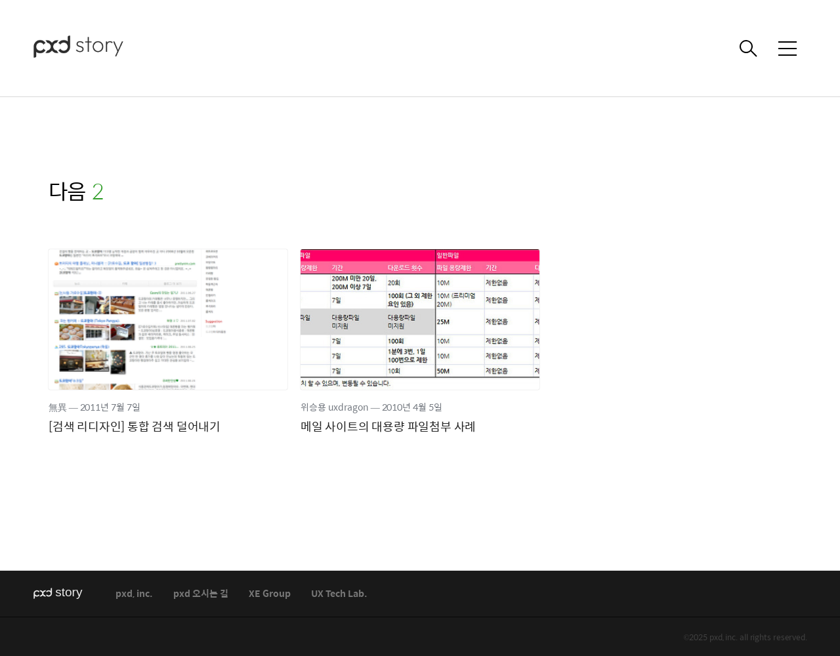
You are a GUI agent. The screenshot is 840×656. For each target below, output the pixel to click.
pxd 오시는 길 (200, 594)
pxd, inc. (134, 594)
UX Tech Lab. (339, 594)
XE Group (270, 594)
